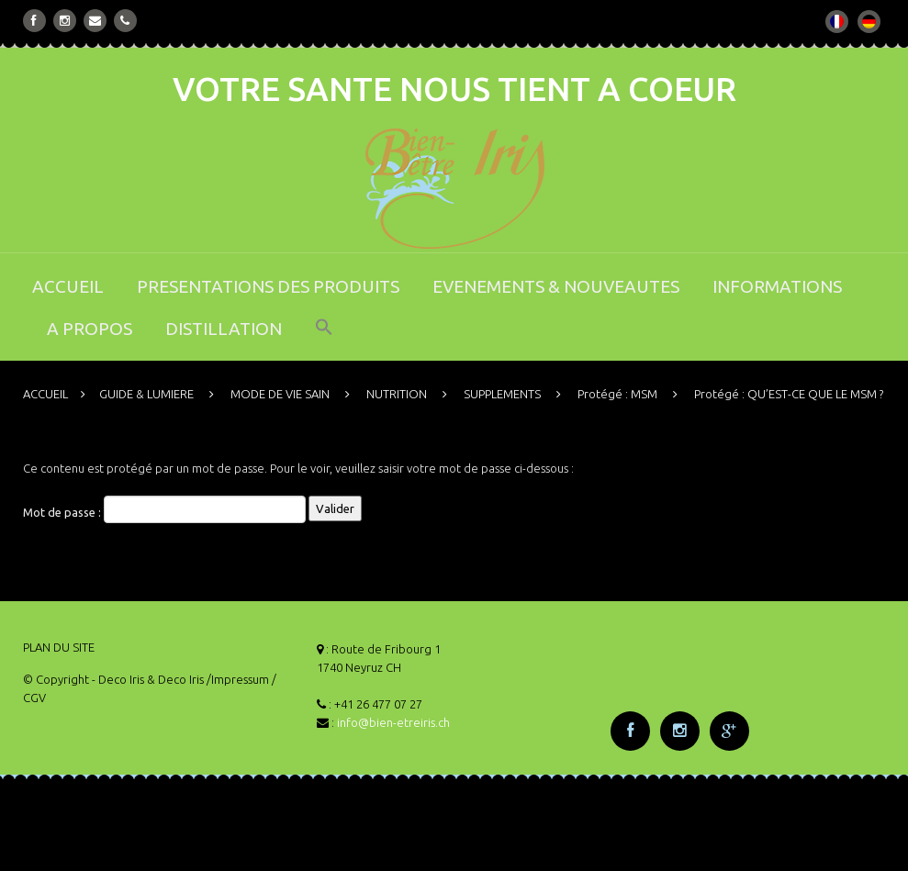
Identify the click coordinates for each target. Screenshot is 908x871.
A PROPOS (89, 328)
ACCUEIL (68, 286)
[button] (324, 339)
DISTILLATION (223, 328)
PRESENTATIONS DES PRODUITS (268, 286)
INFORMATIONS (777, 286)
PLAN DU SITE (59, 647)
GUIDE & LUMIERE (146, 393)
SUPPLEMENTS (502, 393)
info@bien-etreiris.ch (393, 722)
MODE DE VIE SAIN (280, 393)
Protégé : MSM (617, 393)
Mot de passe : (164, 509)
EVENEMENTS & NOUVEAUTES (555, 286)
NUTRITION (396, 393)
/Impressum (238, 679)
